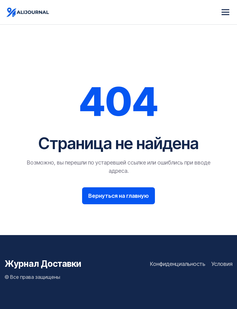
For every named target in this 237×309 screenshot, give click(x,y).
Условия (221, 264)
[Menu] (225, 12)
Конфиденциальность (177, 264)
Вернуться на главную (118, 196)
